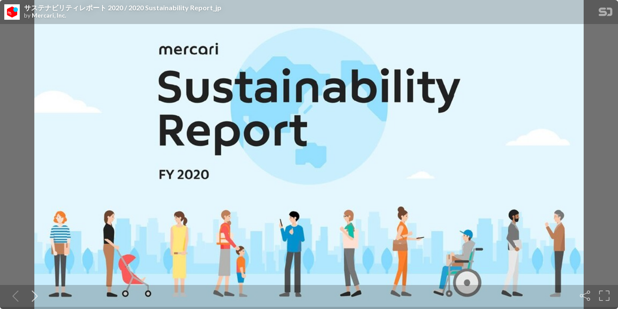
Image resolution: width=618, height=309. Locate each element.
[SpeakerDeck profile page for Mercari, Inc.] (12, 12)
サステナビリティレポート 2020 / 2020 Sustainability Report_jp (122, 7)
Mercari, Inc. (49, 15)
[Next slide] (33, 296)
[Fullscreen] (604, 296)
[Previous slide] (14, 296)
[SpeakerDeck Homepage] (605, 13)
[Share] (585, 296)
